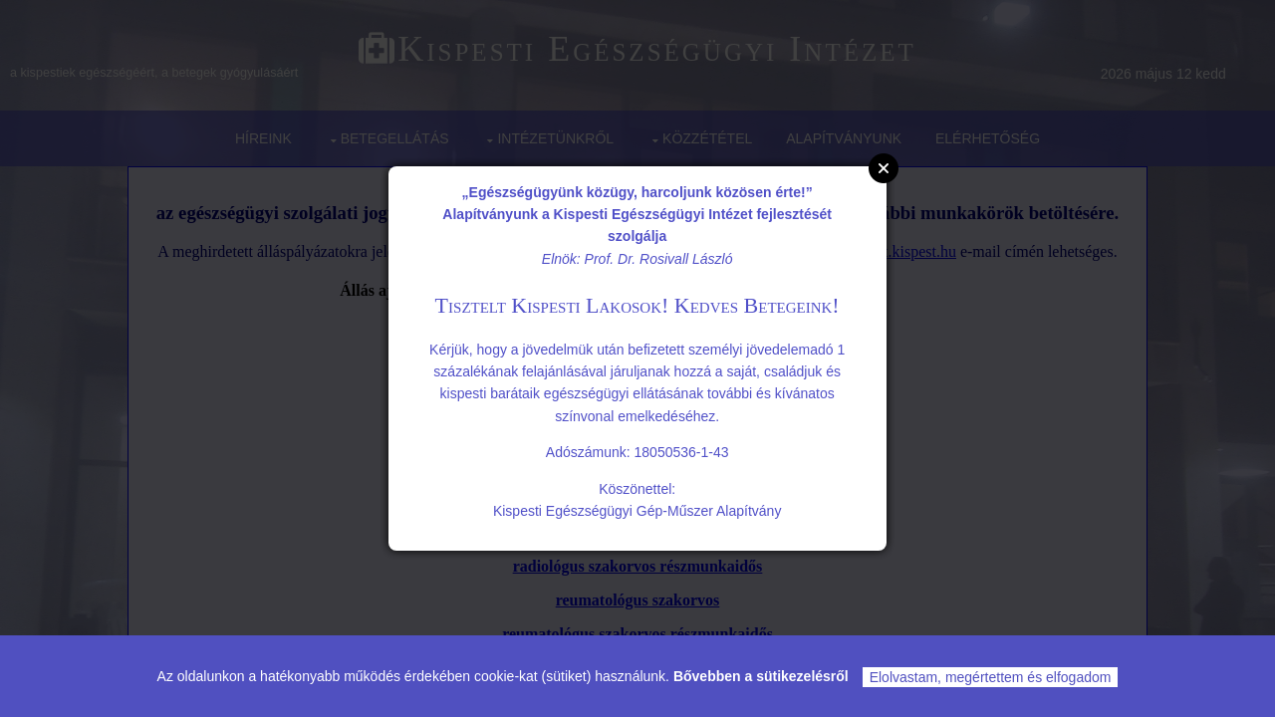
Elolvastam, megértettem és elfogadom (991, 677)
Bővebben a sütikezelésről (761, 676)
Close (883, 168)
